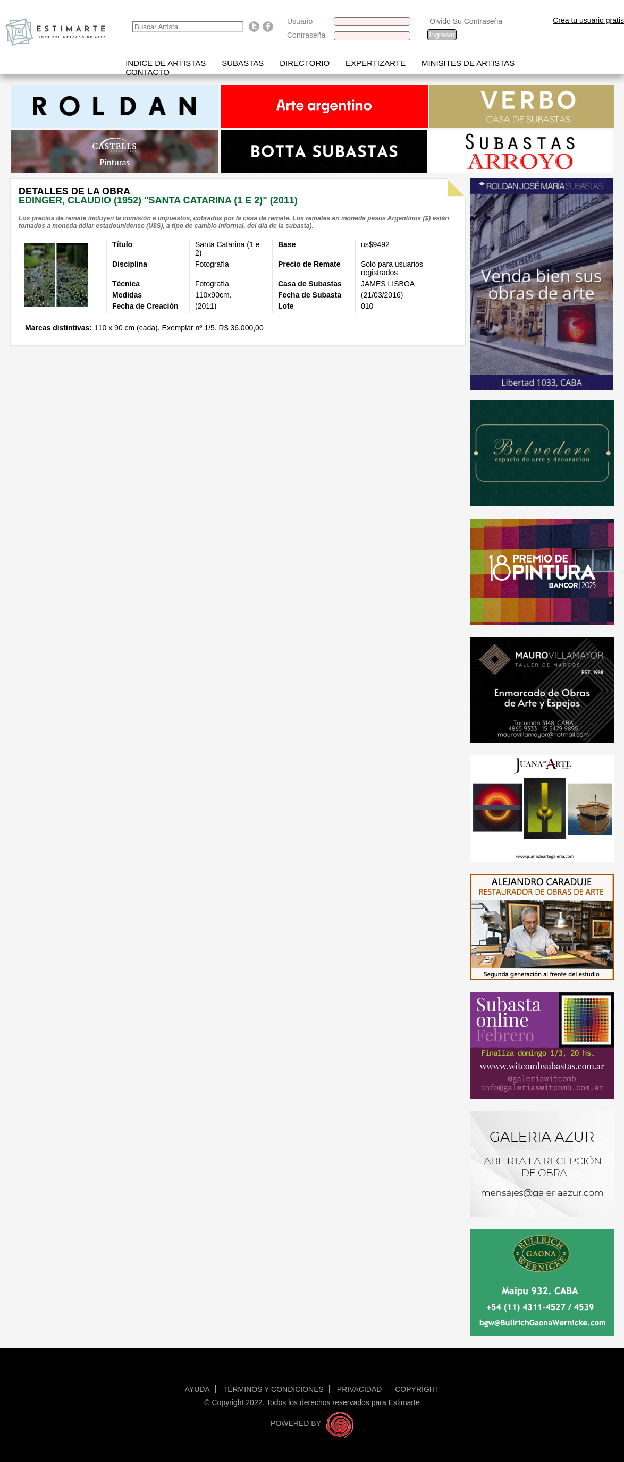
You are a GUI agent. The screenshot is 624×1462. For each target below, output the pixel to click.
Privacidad (359, 1389)
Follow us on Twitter (254, 26)
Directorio (305, 62)
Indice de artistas (165, 62)
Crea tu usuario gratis (588, 20)
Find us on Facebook (268, 26)
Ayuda (197, 1389)
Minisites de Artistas (468, 62)
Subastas (243, 62)
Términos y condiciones (273, 1389)
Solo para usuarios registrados (392, 268)
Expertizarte (375, 62)
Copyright (417, 1389)
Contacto (147, 71)
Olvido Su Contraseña (465, 21)
